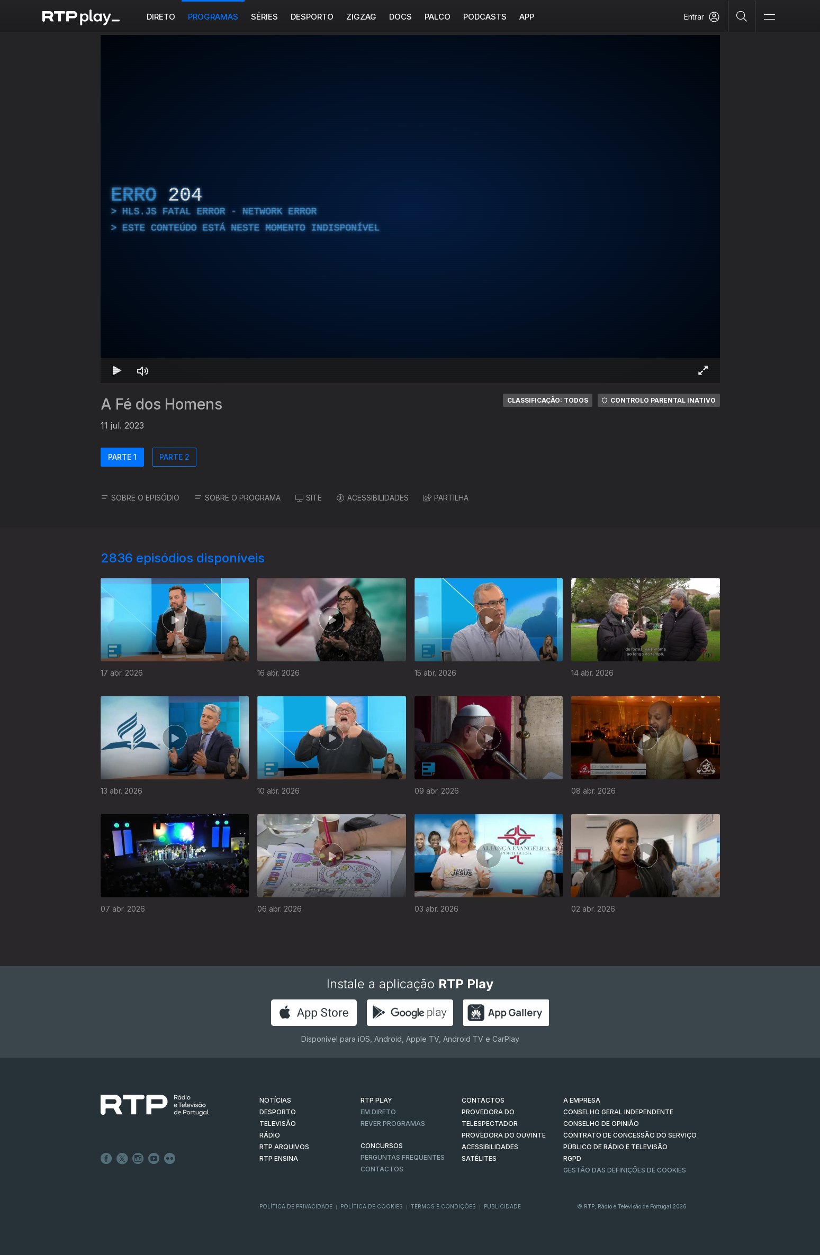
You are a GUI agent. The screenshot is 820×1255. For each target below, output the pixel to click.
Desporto (312, 17)
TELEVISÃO (277, 1123)
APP (526, 17)
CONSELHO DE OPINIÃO (601, 1123)
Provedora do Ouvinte (504, 1135)
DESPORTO (277, 1112)
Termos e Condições (443, 1206)
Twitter (122, 1159)
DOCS (400, 17)
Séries (264, 17)
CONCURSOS (382, 1146)
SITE (308, 497)
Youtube (154, 1159)
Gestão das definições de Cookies (624, 1170)
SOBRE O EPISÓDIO (140, 497)
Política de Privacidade (295, 1206)
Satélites (479, 1158)
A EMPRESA (581, 1100)
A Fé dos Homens (161, 404)
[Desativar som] (143, 370)
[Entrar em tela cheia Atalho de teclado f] (703, 370)
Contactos (382, 1169)
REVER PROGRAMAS (393, 1123)
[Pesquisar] (741, 16)
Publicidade (502, 1206)
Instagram (138, 1159)
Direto (161, 17)
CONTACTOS (483, 1100)
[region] (410, 209)
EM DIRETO (378, 1112)
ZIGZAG (361, 17)
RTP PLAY (376, 1100)
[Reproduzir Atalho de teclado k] (117, 370)
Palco (437, 17)
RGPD (572, 1158)
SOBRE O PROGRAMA (237, 497)
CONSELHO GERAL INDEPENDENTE (618, 1112)
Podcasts (485, 17)
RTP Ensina (278, 1158)
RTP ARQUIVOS (284, 1147)
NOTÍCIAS (275, 1100)
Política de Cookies (371, 1206)
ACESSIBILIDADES (373, 497)
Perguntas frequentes (403, 1157)
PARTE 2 (174, 456)
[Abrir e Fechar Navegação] (769, 17)
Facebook (106, 1159)
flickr (170, 1159)
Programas (213, 17)
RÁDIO (269, 1135)
